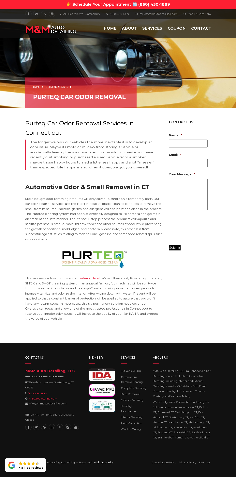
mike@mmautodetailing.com (159, 13)
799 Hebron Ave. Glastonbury (81, 13)
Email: (175, 155)
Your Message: (182, 174)
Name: (175, 135)
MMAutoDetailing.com (42, 398)
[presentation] (199, 229)
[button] (25, 465)
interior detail (90, 278)
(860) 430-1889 (37, 393)
